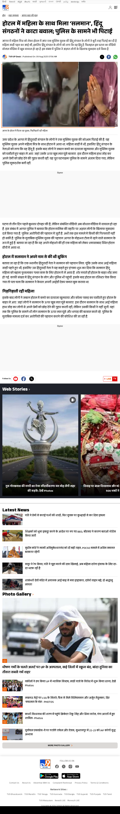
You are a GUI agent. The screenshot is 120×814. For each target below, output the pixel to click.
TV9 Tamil (107, 794)
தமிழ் (65, 2)
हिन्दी (4, 2)
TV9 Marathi (29, 794)
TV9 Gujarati (82, 794)
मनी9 (83, 2)
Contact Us (14, 783)
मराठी (35, 2)
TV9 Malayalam (46, 801)
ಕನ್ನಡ (20, 2)
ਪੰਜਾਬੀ (58, 2)
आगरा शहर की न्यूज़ (30, 16)
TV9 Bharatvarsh (14, 794)
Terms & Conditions (99, 783)
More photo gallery (59, 745)
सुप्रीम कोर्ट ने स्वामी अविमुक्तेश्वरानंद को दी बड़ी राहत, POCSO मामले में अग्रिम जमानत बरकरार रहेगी (70, 550)
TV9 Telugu (43, 794)
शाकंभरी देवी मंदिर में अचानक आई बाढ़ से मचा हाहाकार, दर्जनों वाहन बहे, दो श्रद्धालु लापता (69, 583)
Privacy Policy (81, 783)
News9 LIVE (60, 801)
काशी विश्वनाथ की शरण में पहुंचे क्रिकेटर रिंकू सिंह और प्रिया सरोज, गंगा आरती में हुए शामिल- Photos (70, 716)
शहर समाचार (13, 16)
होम (3, 16)
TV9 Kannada (56, 794)
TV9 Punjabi (95, 794)
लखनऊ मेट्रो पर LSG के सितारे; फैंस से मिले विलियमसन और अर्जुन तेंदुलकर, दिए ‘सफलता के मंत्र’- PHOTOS (67, 700)
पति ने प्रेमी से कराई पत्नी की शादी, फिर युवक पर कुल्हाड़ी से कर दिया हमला (65, 516)
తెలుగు (27, 2)
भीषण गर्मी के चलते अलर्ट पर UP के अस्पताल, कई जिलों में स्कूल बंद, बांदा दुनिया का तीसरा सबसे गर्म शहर (57, 670)
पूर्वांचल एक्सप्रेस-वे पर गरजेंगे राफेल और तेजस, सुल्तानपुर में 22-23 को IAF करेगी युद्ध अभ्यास (70, 733)
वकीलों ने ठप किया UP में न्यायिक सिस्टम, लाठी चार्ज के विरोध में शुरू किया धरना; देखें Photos (70, 684)
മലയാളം (75, 2)
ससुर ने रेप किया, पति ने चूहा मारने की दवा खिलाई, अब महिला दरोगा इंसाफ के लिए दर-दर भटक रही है (71, 567)
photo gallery (16, 595)
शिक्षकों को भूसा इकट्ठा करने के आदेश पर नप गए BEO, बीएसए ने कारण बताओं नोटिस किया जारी (70, 534)
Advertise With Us (41, 783)
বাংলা (51, 2)
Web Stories (15, 390)
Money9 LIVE (74, 801)
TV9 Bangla (69, 794)
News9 (12, 2)
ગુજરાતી (42, 2)
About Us (26, 783)
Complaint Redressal (62, 783)
